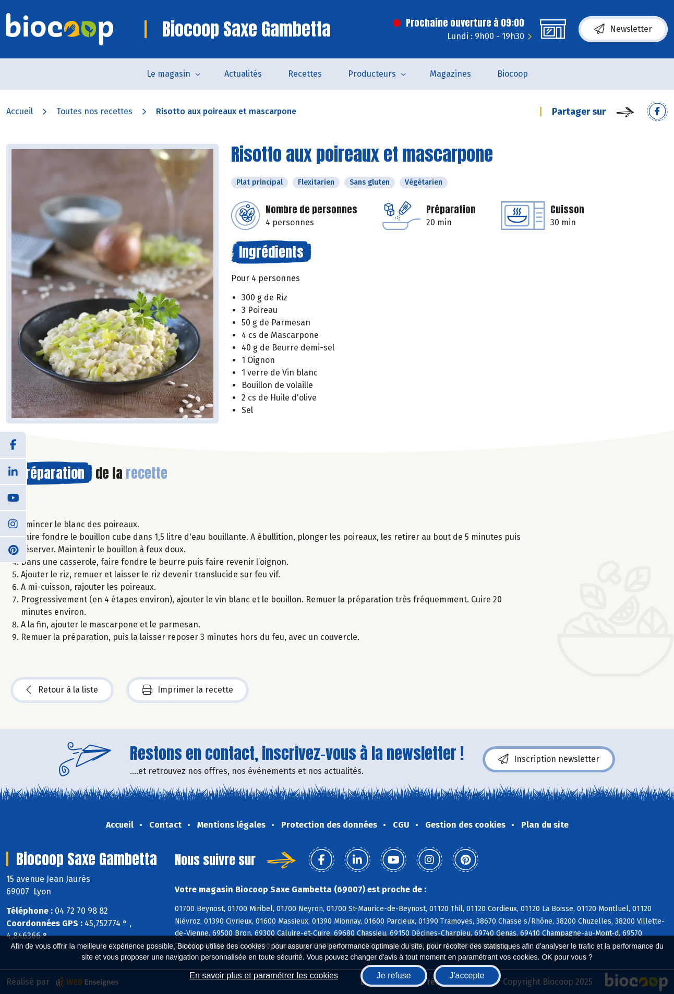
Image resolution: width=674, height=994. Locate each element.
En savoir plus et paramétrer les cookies (263, 975)
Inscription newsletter (548, 759)
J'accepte (467, 975)
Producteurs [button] (372, 74)
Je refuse (394, 975)
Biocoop (512, 74)
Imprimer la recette (187, 690)
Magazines (450, 74)
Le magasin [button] (168, 74)
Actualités (243, 74)
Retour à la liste (62, 690)
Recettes (305, 74)
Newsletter (623, 29)
